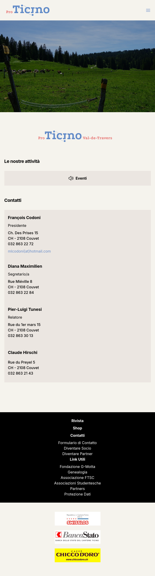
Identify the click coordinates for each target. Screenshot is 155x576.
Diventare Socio (77, 448)
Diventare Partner (77, 453)
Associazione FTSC (77, 477)
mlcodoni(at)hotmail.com (29, 251)
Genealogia (77, 472)
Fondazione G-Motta (77, 466)
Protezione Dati (77, 494)
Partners (77, 488)
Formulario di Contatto (77, 442)
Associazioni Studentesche (77, 483)
